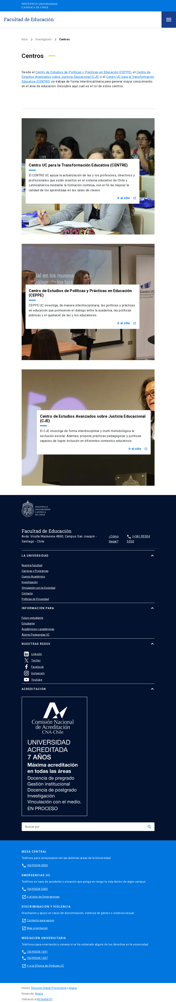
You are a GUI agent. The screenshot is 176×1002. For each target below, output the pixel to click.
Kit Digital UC (44, 999)
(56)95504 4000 (37, 865)
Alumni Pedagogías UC (35, 634)
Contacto (27, 593)
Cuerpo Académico (33, 576)
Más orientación (37, 928)
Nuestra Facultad (32, 565)
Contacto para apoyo (40, 920)
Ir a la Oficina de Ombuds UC (45, 965)
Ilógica (73, 988)
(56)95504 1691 (37, 951)
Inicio (25, 39)
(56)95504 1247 (37, 958)
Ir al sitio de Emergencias (43, 896)
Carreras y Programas (35, 571)
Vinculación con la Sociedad (38, 587)
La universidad (35, 555)
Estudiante (28, 623)
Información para (38, 608)
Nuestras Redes (36, 643)
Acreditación (34, 689)
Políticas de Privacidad (35, 599)
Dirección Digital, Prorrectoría (48, 988)
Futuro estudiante (32, 617)
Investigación (44, 39)
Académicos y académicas (38, 629)
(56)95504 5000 (37, 889)
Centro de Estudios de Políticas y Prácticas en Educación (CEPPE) (83, 72)
